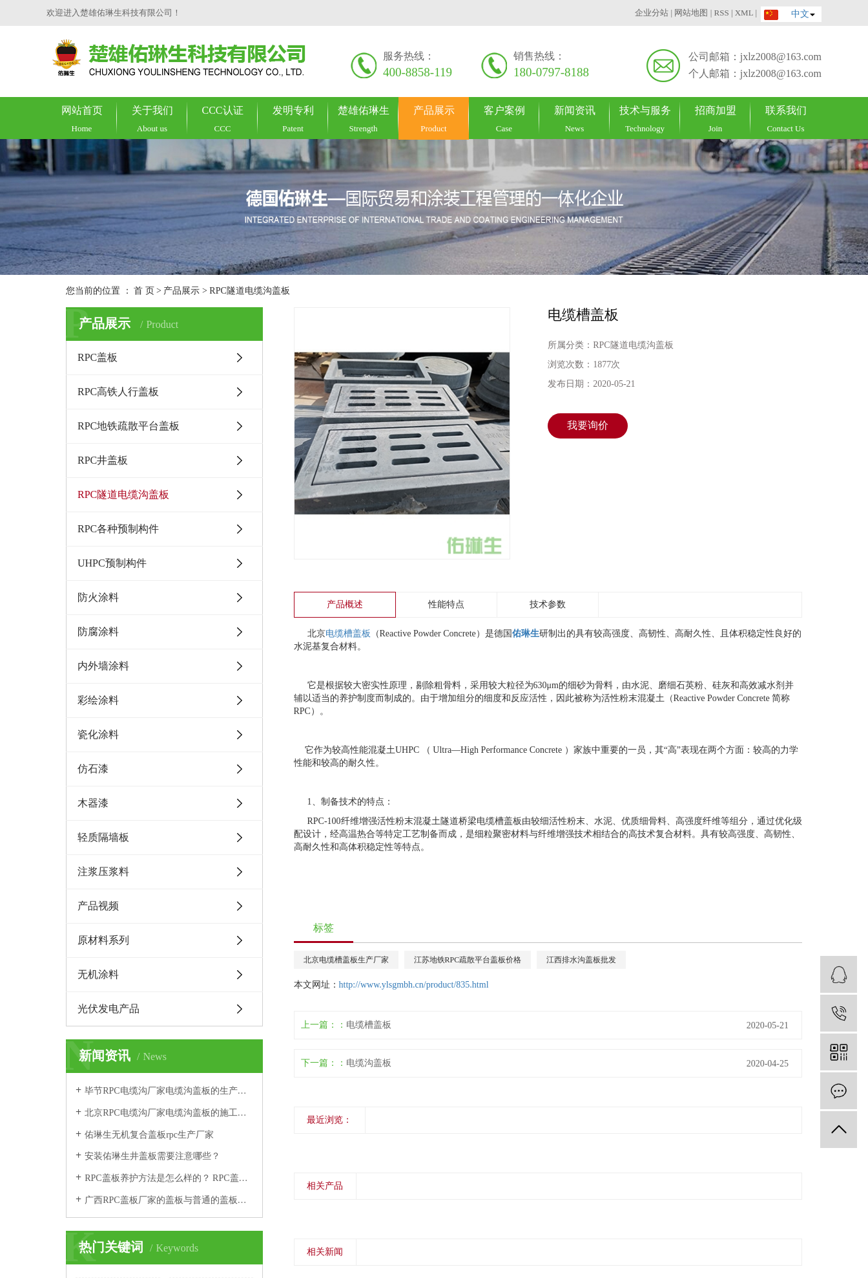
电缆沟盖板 (368, 1063)
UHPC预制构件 (112, 563)
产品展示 (433, 119)
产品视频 (98, 905)
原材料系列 (103, 940)
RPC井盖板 (103, 460)
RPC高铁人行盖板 (118, 391)
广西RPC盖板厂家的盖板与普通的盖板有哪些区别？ (169, 1200)
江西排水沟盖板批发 (581, 959)
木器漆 (93, 802)
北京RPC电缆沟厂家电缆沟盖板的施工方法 (169, 1113)
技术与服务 (645, 119)
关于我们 (152, 119)
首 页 (144, 291)
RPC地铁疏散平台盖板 (129, 425)
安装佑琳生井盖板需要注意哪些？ (152, 1156)
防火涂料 (98, 597)
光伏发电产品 (109, 1008)
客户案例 (504, 119)
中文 (785, 14)
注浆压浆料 (103, 871)
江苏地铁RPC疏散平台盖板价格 (468, 959)
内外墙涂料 (103, 665)
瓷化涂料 (98, 734)
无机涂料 (98, 974)
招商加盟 (715, 119)
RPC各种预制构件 (118, 528)
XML (744, 12)
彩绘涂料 (98, 700)
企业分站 (651, 12)
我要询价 (587, 425)
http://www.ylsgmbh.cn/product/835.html (414, 985)
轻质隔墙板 (103, 837)
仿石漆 (93, 768)
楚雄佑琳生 (363, 119)
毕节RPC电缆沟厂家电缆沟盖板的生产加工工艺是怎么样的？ (169, 1091)
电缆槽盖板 (348, 633)
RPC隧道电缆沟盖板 (249, 291)
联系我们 (785, 119)
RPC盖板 (98, 357)
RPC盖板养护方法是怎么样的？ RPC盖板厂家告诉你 (169, 1178)
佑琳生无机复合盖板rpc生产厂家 (149, 1135)
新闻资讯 (574, 119)
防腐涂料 (98, 631)
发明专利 (293, 119)
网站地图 (691, 12)
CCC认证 (222, 119)
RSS (721, 12)
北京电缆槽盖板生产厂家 (346, 959)
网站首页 (81, 119)
